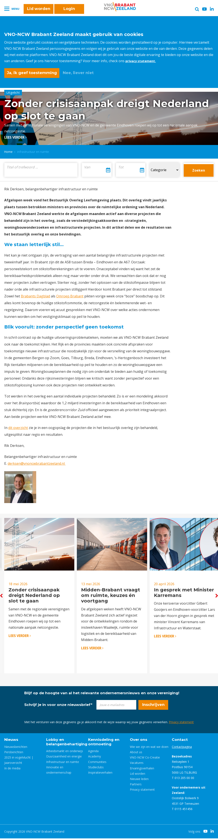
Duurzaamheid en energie (64, 757)
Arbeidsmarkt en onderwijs (64, 752)
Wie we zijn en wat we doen (149, 747)
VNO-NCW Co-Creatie (145, 758)
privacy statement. (141, 61)
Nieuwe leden (139, 779)
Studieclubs (96, 768)
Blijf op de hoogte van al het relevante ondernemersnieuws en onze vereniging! (101, 693)
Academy (94, 757)
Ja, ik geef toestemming (32, 72)
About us (136, 753)
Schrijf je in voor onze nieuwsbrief (58, 705)
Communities (97, 762)
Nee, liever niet (78, 72)
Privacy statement (181, 723)
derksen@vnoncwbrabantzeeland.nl (37, 462)
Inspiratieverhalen (100, 773)
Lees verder (15, 135)
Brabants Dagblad (35, 294)
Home (8, 150)
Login (69, 11)
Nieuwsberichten (15, 747)
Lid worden (38, 11)
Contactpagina (182, 747)
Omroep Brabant (69, 294)
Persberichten (13, 753)
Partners (136, 785)
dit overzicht (18, 426)
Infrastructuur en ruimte (62, 762)
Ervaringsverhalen (142, 769)
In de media (12, 769)
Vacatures (136, 763)
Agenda (93, 752)
